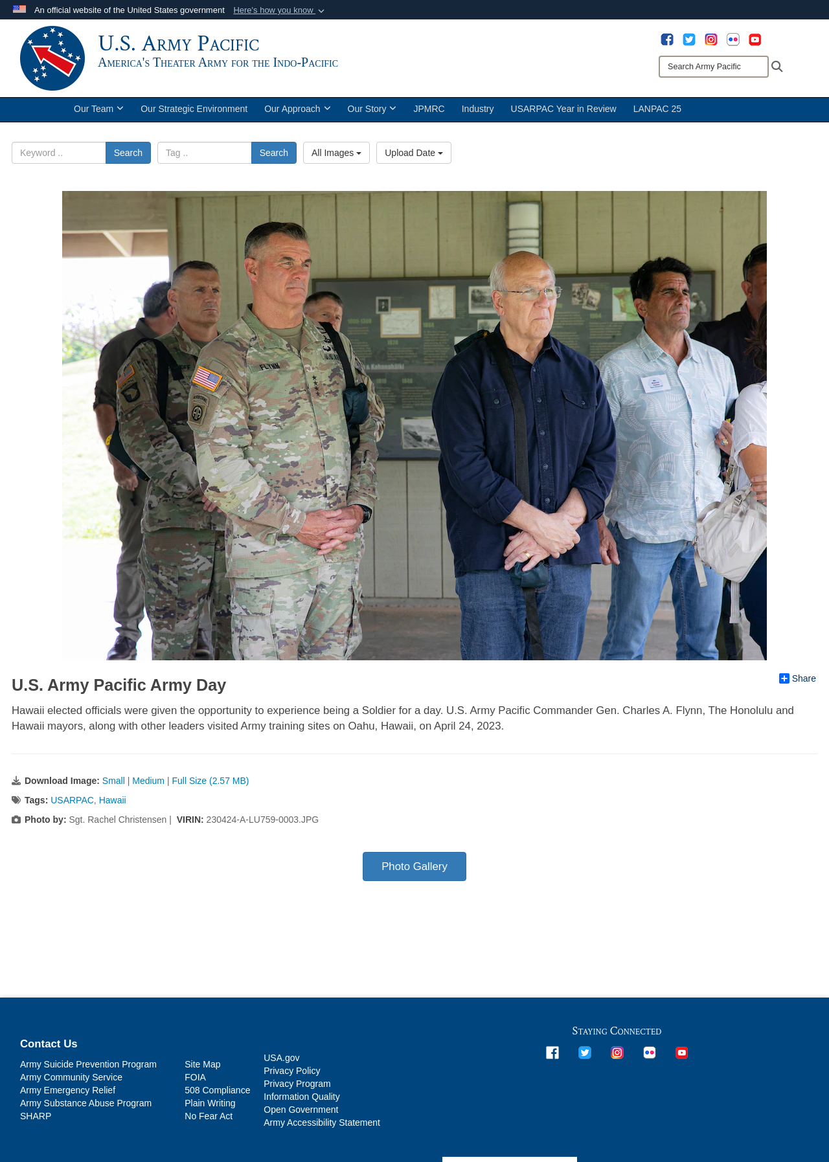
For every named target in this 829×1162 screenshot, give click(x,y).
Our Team (99, 109)
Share (797, 678)
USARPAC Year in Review (564, 109)
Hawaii (112, 800)
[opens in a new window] (667, 39)
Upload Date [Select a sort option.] (414, 153)
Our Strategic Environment (194, 109)
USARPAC (72, 800)
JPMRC (428, 109)
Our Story (372, 109)
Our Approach (297, 109)
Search (128, 153)
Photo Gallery (414, 866)
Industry (478, 109)
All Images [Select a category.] (336, 153)
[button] (280, 10)
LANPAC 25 (657, 109)
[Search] (714, 67)
